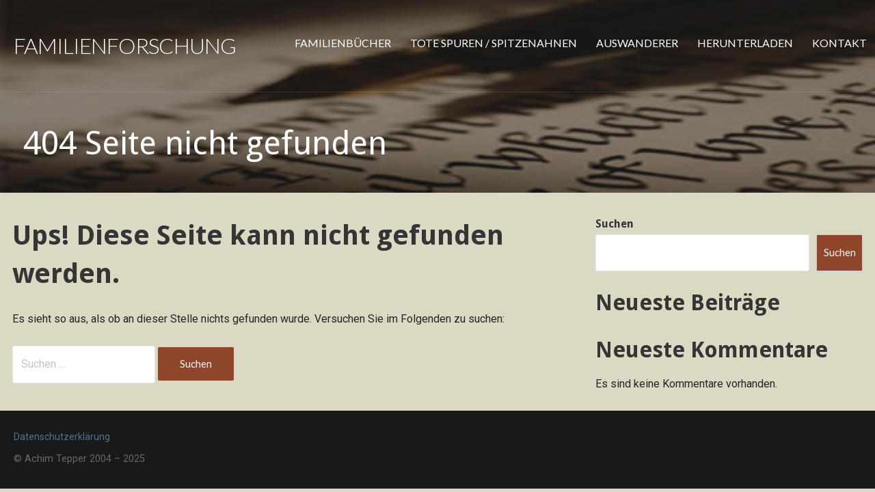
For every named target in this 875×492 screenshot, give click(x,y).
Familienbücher (343, 42)
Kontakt (839, 42)
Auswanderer (637, 42)
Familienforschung (125, 45)
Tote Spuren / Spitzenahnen (493, 42)
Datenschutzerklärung (62, 436)
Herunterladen (745, 42)
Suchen (614, 223)
